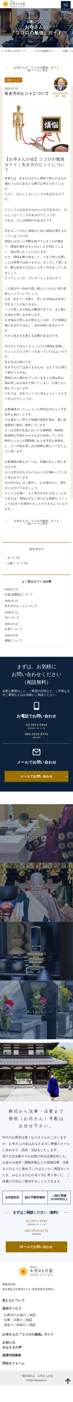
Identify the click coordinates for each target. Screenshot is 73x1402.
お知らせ (8, 1342)
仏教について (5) (17, 563)
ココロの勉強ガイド (44, 51)
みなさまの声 (12, 1347)
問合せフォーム (13, 1363)
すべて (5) (13, 557)
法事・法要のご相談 (18, 1320)
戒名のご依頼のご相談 (20, 1324)
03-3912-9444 (36, 725)
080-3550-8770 (36, 734)
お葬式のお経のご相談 (20, 1315)
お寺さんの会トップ (15, 50)
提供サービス (12, 1308)
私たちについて (13, 1300)
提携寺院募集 (11, 1355)
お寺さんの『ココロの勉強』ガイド (28, 1334)
